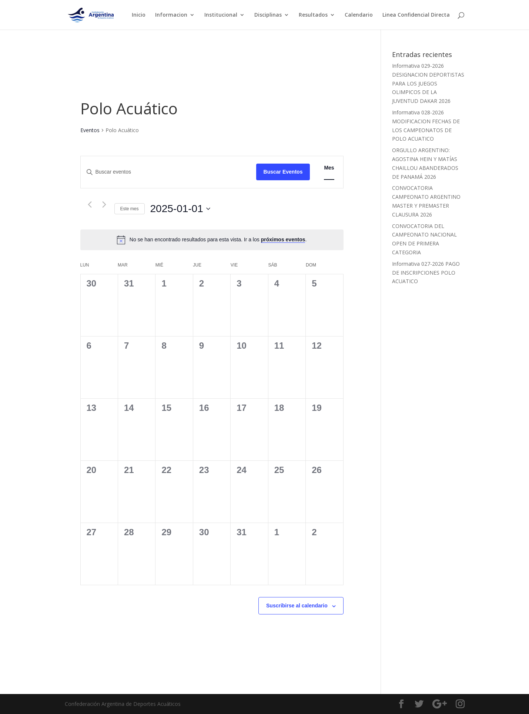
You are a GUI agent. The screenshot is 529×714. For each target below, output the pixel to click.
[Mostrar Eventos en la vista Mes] (329, 168)
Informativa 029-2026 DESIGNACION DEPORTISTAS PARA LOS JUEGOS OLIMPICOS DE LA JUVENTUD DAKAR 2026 (428, 83)
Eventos (90, 130)
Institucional (220, 15)
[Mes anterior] (90, 204)
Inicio (138, 15)
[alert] (218, 239)
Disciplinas (268, 15)
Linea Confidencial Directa (416, 15)
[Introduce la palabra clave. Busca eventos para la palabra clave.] (168, 172)
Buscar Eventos (283, 172)
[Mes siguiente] (104, 204)
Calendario (359, 15)
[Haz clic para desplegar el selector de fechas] (180, 208)
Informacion (171, 15)
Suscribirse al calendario (297, 606)
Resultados (313, 15)
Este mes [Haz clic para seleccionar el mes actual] (129, 208)
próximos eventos (283, 239)
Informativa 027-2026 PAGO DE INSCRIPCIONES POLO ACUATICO (426, 272)
